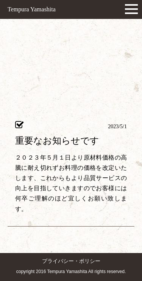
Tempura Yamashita (32, 9)
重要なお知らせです (57, 141)
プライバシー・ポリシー (71, 261)
